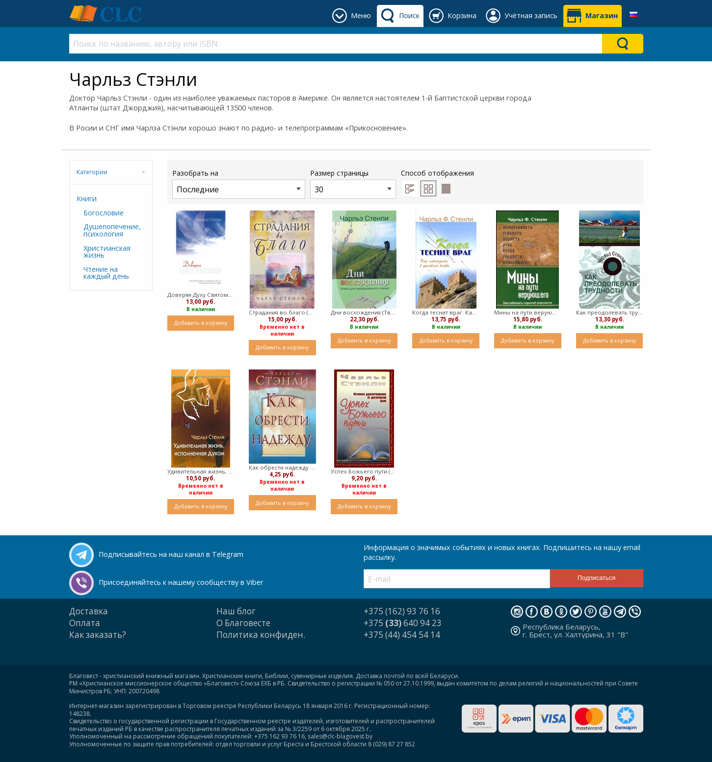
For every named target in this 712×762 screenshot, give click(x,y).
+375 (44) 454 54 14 (402, 634)
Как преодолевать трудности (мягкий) (609, 312)
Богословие (103, 212)
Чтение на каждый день (106, 272)
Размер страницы (353, 183)
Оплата (84, 623)
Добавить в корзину (200, 322)
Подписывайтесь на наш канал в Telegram (171, 554)
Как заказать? (97, 634)
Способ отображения (437, 182)
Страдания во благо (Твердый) (282, 312)
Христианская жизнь (107, 251)
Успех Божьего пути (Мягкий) (364, 471)
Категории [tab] (92, 172)
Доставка (88, 611)
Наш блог (236, 611)
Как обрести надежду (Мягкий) (282, 467)
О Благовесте (243, 623)
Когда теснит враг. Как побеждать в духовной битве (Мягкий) (445, 312)
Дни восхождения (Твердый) (364, 312)
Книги (87, 198)
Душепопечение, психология (112, 230)
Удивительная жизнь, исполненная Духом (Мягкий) (201, 471)
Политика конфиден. (260, 634)
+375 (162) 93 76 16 (402, 611)
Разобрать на (238, 183)
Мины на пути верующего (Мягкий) (527, 312)
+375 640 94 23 (403, 623)
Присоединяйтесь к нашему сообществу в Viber (181, 582)
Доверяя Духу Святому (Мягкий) (201, 294)
